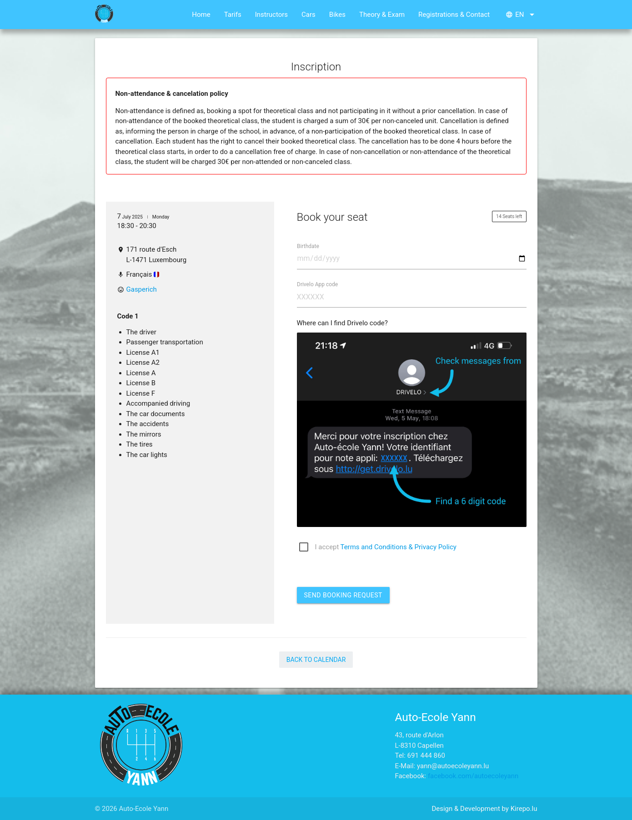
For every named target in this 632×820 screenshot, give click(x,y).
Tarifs (232, 14)
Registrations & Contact (454, 14)
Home (201, 14)
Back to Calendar (316, 659)
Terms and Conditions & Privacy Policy (398, 547)
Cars (308, 14)
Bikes (337, 14)
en (521, 14)
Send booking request (343, 595)
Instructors (271, 14)
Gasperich (141, 289)
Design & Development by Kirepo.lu (484, 809)
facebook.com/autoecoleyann (473, 776)
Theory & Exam (382, 14)
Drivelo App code (317, 284)
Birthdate (308, 246)
